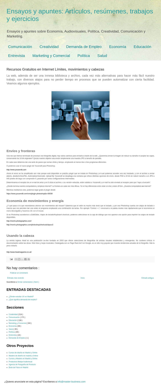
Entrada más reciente (15, 278)
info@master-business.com (71, 381)
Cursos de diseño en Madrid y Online (23, 353)
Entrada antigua (147, 278)
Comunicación (20, 47)
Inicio (83, 278)
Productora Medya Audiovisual (20, 362)
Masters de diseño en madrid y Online (23, 356)
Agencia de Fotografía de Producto (22, 365)
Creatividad (49, 47)
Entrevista (16, 55)
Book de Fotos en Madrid (18, 367)
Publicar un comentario (19, 273)
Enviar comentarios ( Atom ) (28, 282)
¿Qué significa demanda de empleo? (23, 300)
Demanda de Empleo (84, 47)
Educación (142, 47)
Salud (102, 55)
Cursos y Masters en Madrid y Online (23, 359)
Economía (117, 47)
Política (83, 55)
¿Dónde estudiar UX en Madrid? (21, 297)
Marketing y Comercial (51, 55)
